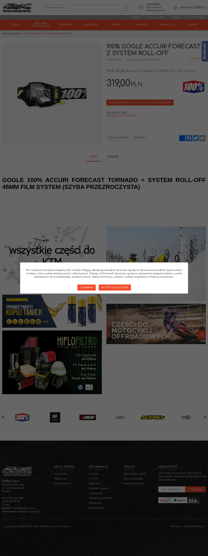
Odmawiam (86, 287)
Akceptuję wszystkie (114, 287)
